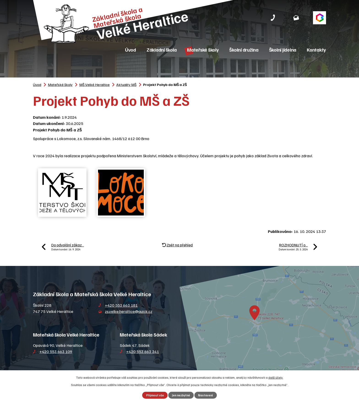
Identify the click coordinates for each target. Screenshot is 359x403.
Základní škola (162, 50)
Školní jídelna (282, 50)
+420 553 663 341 (142, 351)
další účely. (275, 377)
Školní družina (243, 50)
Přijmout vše (155, 395)
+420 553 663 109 (55, 351)
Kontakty (316, 50)
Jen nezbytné (181, 395)
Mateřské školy (203, 50)
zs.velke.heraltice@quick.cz (128, 311)
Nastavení (205, 395)
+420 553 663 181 (121, 305)
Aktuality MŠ (126, 84)
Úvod (130, 50)
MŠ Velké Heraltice (94, 84)
